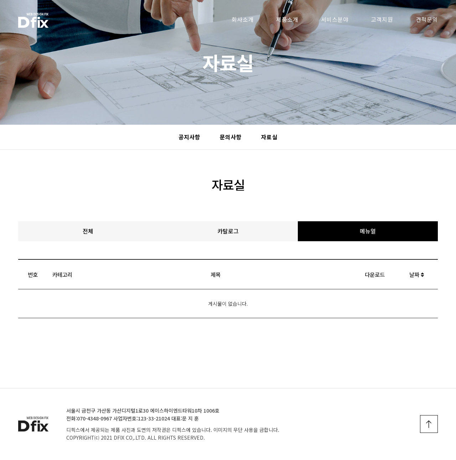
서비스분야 (335, 19)
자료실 (269, 137)
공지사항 (189, 137)
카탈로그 (228, 231)
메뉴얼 (368, 231)
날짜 (416, 274)
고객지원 (382, 19)
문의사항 (231, 137)
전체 (88, 231)
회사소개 (243, 19)
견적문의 (427, 19)
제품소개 (287, 19)
